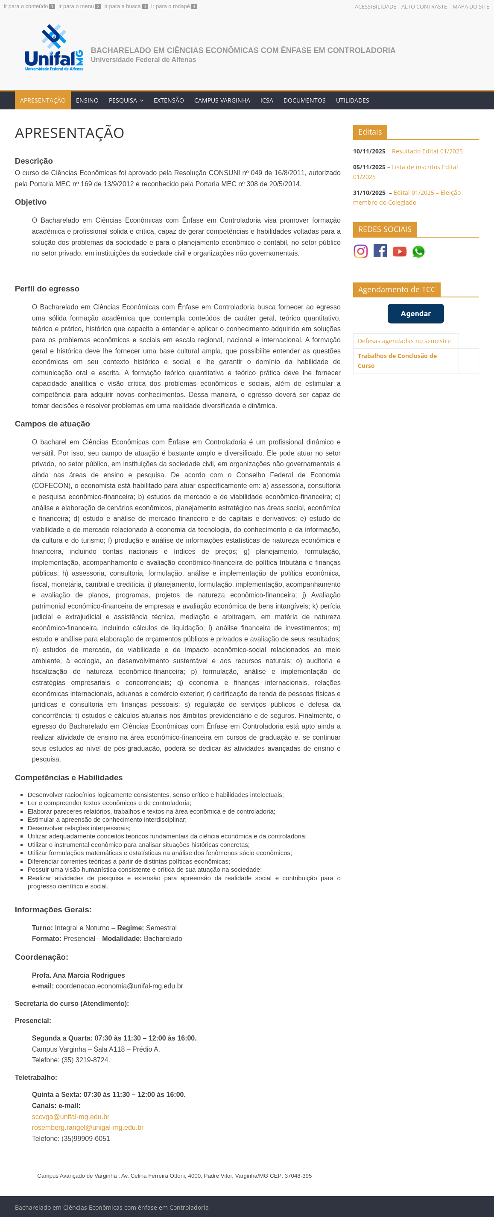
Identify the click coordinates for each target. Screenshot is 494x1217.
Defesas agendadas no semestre (404, 341)
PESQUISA (123, 100)
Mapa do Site (471, 6)
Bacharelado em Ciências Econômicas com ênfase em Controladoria (243, 50)
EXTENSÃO (169, 100)
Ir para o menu (76, 6)
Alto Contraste (424, 6)
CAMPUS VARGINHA (222, 100)
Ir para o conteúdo (26, 6)
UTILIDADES (352, 100)
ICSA (266, 100)
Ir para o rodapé (170, 6)
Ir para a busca (122, 6)
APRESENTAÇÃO (43, 100)
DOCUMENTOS (305, 100)
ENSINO (87, 100)
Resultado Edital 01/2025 (427, 151)
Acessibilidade (375, 6)
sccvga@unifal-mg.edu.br (71, 1116)
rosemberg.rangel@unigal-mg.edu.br (88, 1127)
